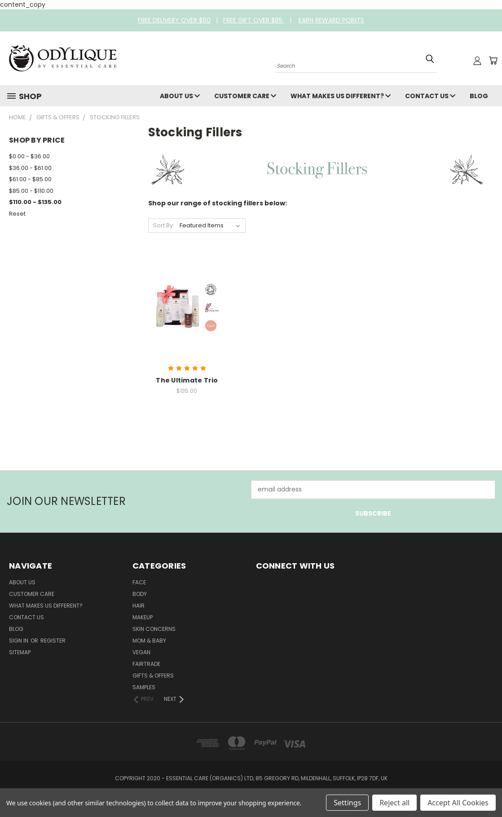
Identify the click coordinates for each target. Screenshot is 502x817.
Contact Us (430, 95)
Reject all (394, 803)
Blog (479, 95)
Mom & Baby (149, 640)
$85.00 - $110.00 (31, 191)
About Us (180, 95)
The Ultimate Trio (187, 380)
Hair (138, 605)
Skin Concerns (154, 629)
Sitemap (20, 652)
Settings (347, 803)
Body (139, 594)
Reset (17, 213)
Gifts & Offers (153, 675)
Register (53, 640)
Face (139, 582)
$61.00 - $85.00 (30, 179)
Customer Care (245, 95)
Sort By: (163, 225)
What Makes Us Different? (341, 95)
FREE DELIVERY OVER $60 (174, 20)
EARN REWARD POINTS (331, 20)
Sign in (19, 640)
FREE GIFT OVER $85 (253, 20)
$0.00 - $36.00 (29, 156)
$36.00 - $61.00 (30, 168)
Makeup (142, 617)
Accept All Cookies (458, 803)
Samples (143, 687)
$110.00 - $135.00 (35, 202)
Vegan (141, 652)
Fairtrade (146, 664)
